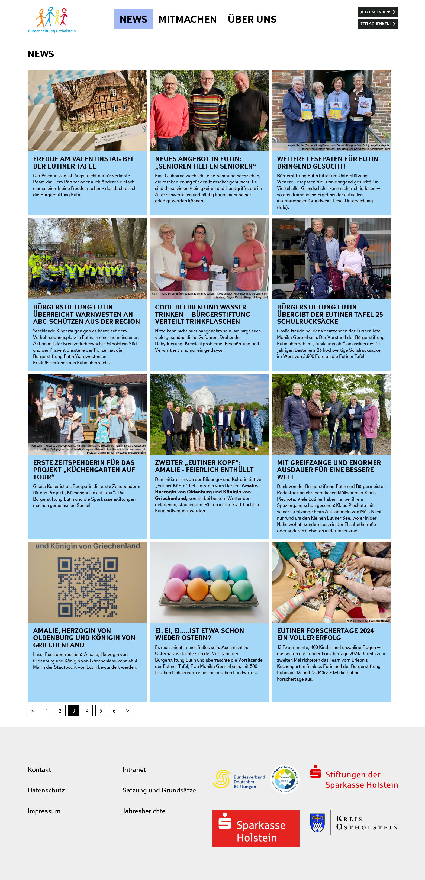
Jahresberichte (144, 811)
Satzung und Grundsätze (159, 790)
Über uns (252, 19)
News (133, 19)
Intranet (134, 769)
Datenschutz (46, 790)
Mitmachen (187, 19)
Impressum (44, 811)
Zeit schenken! (375, 23)
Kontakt (39, 769)
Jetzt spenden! (375, 11)
